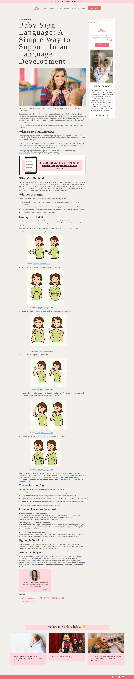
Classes (66, 8)
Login (84, 8)
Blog (59, 8)
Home (45, 8)
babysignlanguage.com (41, 264)
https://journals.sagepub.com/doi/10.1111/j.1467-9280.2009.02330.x (42, 598)
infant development (25, 19)
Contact (80, 677)
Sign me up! (102, 45)
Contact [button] (94, 8)
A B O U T (52, 8)
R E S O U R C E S (75, 8)
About (62, 677)
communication (72, 116)
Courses (73, 677)
